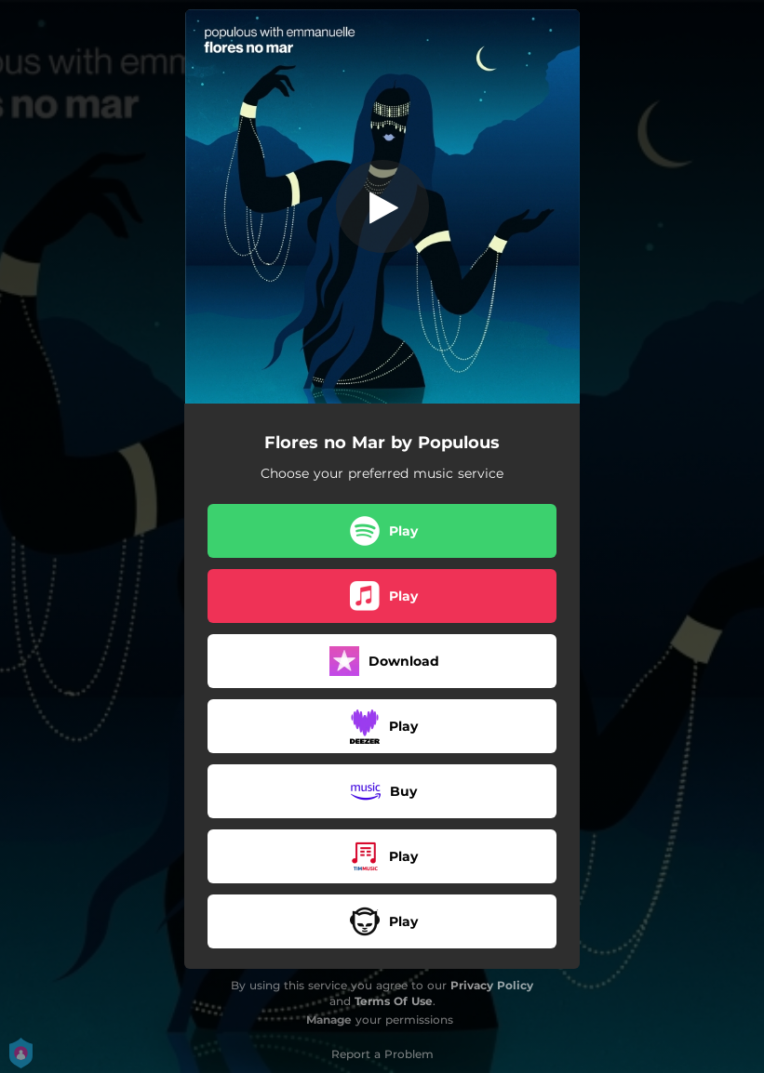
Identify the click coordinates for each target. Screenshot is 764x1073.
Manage (329, 1020)
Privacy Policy (491, 985)
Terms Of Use (394, 1001)
